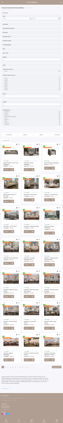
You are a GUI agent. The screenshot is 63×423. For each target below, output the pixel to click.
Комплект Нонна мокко (30, 194)
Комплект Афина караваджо (8, 353)
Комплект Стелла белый (50, 194)
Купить (9, 169)
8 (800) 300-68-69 (6, 406)
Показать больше (56, 367)
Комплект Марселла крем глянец (10, 290)
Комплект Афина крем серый (50, 322)
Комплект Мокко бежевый (10, 258)
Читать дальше (6, 388)
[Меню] (2, 2)
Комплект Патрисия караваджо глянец (49, 353)
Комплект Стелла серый (10, 226)
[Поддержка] (60, 2)
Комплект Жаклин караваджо (29, 163)
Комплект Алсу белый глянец (30, 322)
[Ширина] (31, 59)
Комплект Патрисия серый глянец (31, 353)
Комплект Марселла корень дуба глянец (31, 290)
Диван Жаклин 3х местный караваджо (10, 163)
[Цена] (16, 18)
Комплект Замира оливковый (49, 226)
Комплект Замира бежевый (31, 226)
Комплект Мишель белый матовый (51, 290)
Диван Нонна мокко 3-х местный (9, 195)
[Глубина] (31, 104)
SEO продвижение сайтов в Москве (9, 400)
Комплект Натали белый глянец (10, 322)
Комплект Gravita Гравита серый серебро (51, 258)
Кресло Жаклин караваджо (51, 163)
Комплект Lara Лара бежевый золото (29, 258)
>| (27, 367)
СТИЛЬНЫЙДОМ (31, 2)
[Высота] (31, 96)
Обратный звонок (5, 407)
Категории (6, 140)
